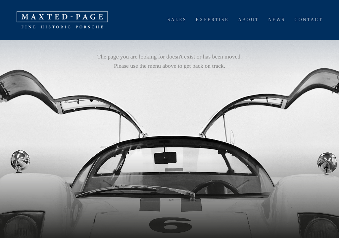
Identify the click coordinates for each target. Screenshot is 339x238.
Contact (308, 19)
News (276, 19)
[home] (62, 20)
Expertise (212, 19)
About (248, 19)
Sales (177, 19)
